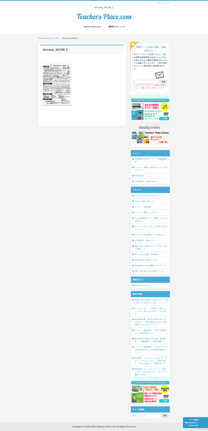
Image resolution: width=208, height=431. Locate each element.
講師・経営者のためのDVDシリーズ (149, 271)
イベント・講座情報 (143, 207)
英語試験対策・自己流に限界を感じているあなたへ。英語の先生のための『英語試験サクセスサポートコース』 (151, 322)
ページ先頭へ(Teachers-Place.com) (194, 422)
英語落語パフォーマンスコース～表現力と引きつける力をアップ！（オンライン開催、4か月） (151, 372)
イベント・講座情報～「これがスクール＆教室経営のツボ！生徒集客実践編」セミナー (151, 349)
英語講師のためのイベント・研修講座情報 (151, 160)
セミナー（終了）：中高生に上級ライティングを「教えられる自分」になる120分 (151, 311)
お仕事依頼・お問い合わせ (145, 181)
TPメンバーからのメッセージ (147, 196)
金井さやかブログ (142, 285)
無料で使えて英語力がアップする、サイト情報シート (151, 247)
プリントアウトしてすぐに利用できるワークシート (151, 227)
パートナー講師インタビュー (146, 212)
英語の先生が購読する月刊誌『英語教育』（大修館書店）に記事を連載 (150, 340)
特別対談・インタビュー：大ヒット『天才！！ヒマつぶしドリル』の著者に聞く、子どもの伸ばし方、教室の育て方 (151, 360)
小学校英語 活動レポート (145, 240)
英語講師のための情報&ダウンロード (150, 266)
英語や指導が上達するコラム (146, 260)
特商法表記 (139, 176)
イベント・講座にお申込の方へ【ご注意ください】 (151, 168)
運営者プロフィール (116, 27)
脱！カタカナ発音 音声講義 (146, 254)
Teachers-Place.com (104, 16)
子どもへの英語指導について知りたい (150, 235)
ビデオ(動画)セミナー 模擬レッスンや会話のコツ (151, 219)
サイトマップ (164, 3)
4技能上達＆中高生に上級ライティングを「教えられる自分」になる (151, 301)
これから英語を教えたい (145, 201)
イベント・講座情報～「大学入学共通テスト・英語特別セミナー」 (151, 331)
